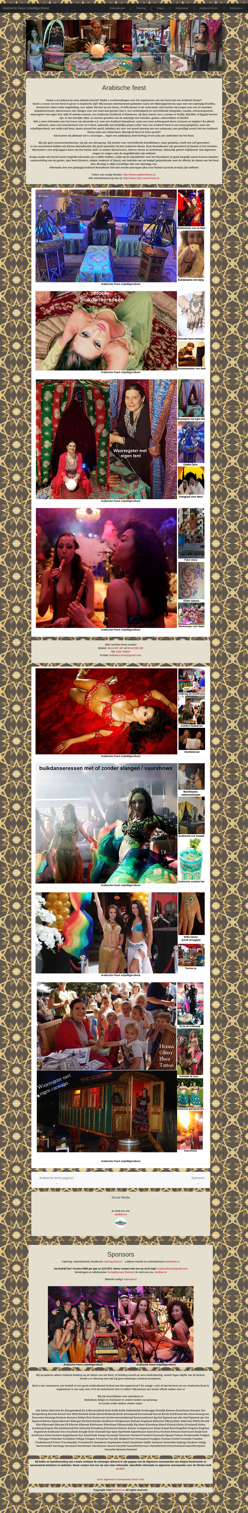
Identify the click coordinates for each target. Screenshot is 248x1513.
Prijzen (160, 8)
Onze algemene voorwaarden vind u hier (120, 1479)
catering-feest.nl (112, 1261)
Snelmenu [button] (236, 8)
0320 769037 (123, 651)
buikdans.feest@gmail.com (125, 655)
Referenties (182, 8)
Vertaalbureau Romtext (121, 1272)
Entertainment (117, 8)
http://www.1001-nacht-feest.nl (141, 178)
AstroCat (119, 1490)
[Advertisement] (124, 1504)
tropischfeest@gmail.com (172, 1268)
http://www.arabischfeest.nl (139, 174)
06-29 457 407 (115, 648)
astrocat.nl (130, 1279)
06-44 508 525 (135, 648)
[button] (57, 1180)
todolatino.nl (172, 1261)
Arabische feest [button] (209, 8)
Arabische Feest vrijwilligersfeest (26, 8)
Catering (141, 8)
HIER (121, 1468)
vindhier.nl (121, 1214)
